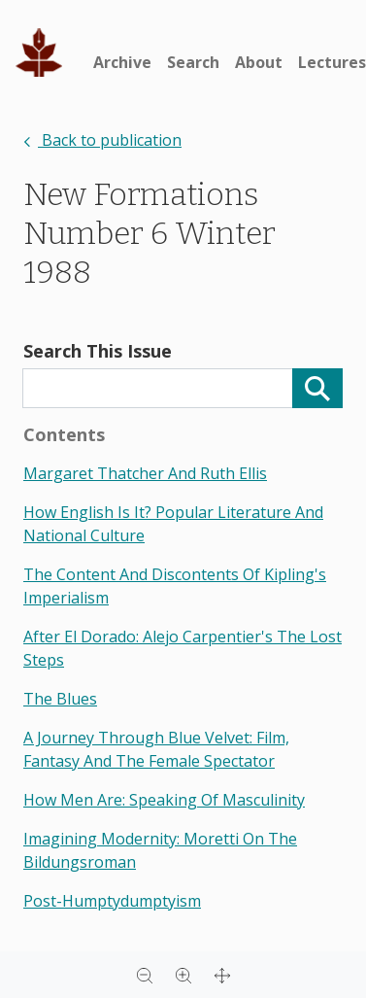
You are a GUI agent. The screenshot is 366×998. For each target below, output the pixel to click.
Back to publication (102, 140)
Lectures (332, 62)
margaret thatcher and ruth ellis (145, 473)
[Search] (317, 388)
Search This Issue (97, 350)
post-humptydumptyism (112, 901)
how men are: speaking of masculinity (164, 799)
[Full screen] (222, 974)
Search (193, 62)
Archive (122, 62)
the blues (60, 698)
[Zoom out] (144, 974)
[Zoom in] (183, 974)
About (259, 62)
